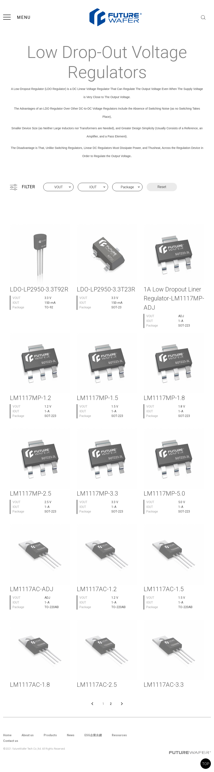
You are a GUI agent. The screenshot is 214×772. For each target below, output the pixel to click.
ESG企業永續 (93, 735)
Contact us (10, 741)
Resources (119, 735)
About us (28, 735)
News (70, 735)
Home (7, 735)
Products (50, 735)
